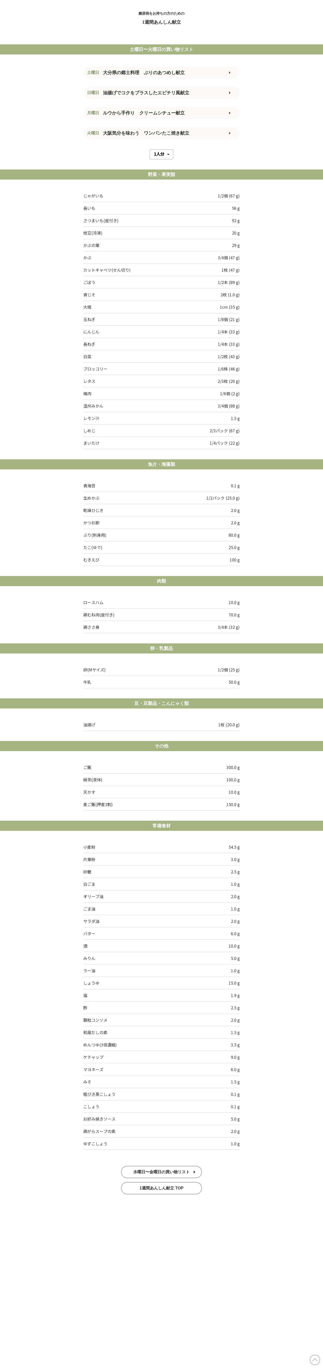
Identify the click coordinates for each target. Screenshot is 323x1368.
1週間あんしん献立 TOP (161, 1188)
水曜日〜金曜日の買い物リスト (164, 1172)
